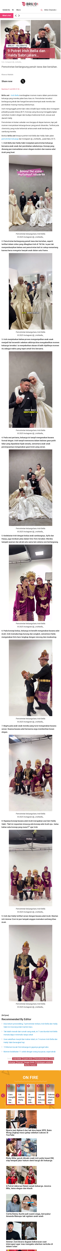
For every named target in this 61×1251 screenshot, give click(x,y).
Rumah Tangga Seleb (26, 1062)
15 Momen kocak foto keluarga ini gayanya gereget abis (26, 1047)
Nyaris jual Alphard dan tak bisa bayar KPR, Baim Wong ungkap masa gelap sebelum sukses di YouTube (29, 1132)
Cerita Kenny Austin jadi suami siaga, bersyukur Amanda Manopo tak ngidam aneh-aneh (28, 1215)
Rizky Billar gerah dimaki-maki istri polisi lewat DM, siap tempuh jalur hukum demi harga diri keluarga (30, 1159)
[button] (16, 15)
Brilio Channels (50, 10)
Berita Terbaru (30, 1065)
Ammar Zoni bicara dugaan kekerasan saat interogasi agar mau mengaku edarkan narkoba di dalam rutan (29, 1244)
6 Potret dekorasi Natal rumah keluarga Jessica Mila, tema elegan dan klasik (28, 1187)
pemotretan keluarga (10, 139)
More (18, 10)
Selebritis (6, 10)
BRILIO (11, 46)
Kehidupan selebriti (44, 1062)
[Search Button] (42, 10)
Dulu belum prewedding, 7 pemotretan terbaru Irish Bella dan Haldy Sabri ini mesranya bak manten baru (31, 1025)
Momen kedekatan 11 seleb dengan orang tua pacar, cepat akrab (30, 1052)
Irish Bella (15, 95)
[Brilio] (30, 4)
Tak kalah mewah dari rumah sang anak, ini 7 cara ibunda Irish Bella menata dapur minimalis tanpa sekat (30, 1033)
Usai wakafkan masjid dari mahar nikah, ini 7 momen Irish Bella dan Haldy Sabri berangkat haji (30, 1040)
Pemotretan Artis (42, 1059)
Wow (14, 10)
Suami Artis (28, 1059)
